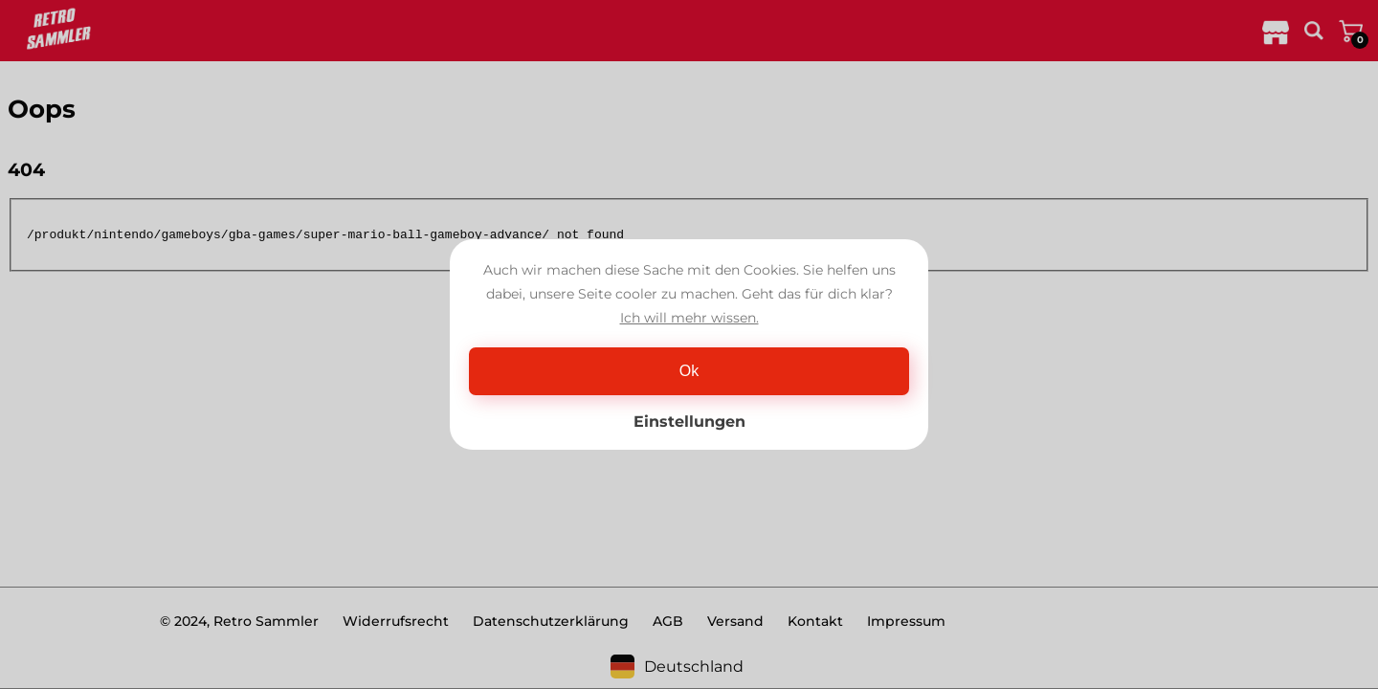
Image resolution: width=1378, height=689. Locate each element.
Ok (689, 371)
